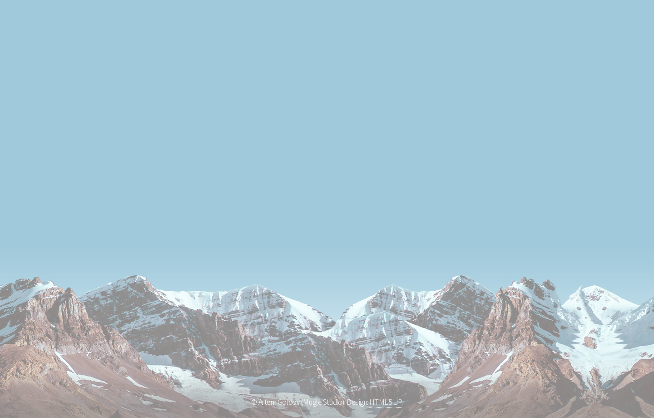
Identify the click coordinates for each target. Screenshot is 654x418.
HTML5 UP (385, 402)
